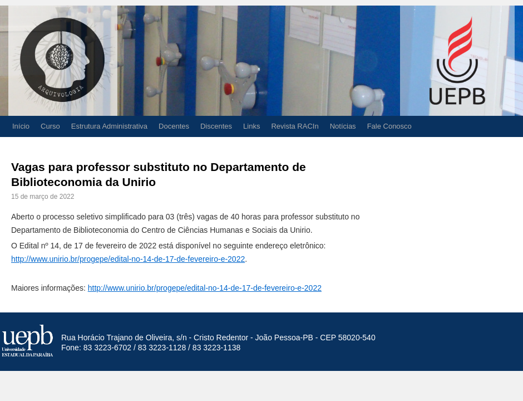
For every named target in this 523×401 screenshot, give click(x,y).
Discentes (216, 126)
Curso (50, 126)
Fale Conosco (389, 126)
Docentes (174, 126)
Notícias (343, 126)
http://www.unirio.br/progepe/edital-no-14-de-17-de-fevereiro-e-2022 (128, 259)
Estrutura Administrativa (109, 126)
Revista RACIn (294, 126)
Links (251, 126)
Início (20, 126)
